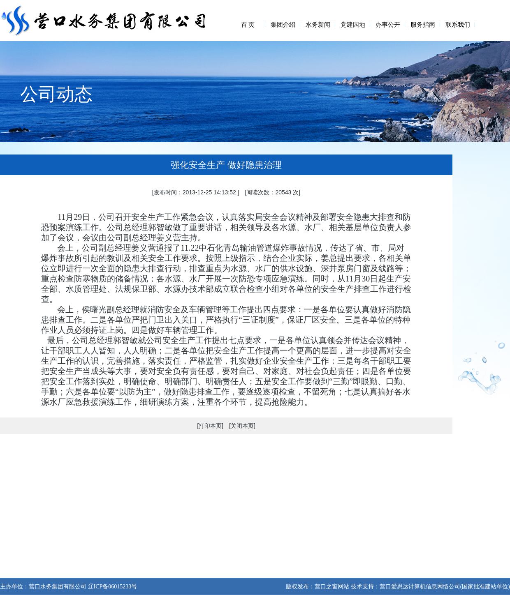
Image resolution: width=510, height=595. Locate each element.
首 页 (248, 24)
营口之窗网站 (332, 586)
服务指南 (422, 24)
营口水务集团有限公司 (57, 586)
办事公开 (388, 24)
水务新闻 (318, 24)
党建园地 (353, 24)
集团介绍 (283, 24)
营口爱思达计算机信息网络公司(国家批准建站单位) (445, 586)
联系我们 (457, 24)
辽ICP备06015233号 (111, 586)
